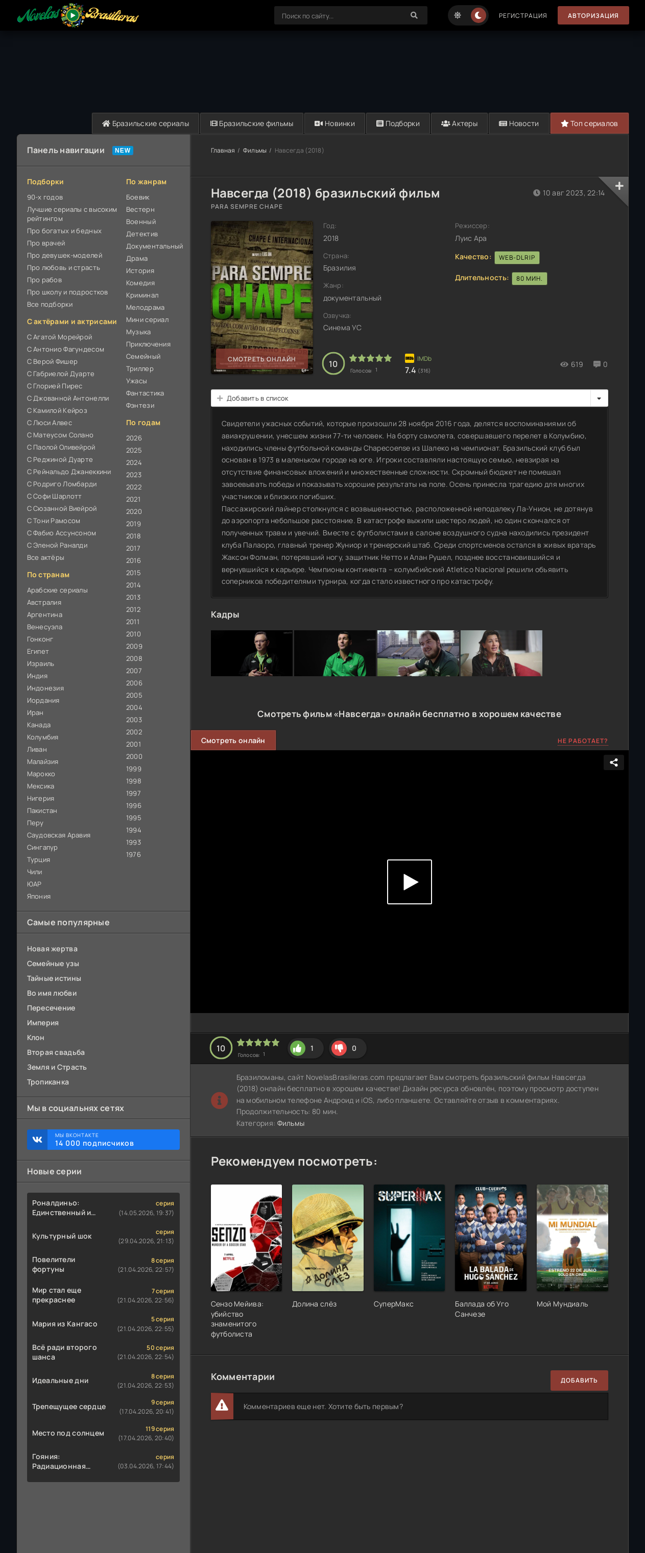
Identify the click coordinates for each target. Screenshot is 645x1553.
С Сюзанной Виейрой (62, 508)
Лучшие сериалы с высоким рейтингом (72, 214)
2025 (134, 450)
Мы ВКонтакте (112, 1139)
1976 (133, 854)
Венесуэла (45, 626)
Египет (38, 651)
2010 (133, 633)
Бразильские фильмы (252, 123)
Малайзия (43, 761)
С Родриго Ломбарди (62, 483)
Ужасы (136, 380)
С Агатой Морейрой (59, 336)
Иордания (43, 700)
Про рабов (44, 279)
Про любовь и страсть (64, 267)
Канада (39, 724)
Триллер (140, 368)
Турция (39, 859)
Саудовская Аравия (59, 835)
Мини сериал (147, 319)
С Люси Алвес (49, 422)
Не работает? (583, 740)
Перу (35, 822)
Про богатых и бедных (64, 230)
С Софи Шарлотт (54, 496)
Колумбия (43, 737)
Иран (35, 712)
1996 (133, 805)
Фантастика (145, 393)
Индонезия (45, 688)
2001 (133, 744)
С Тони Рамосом (54, 520)
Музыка (138, 331)
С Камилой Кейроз (57, 410)
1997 (133, 793)
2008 (134, 658)
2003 (134, 719)
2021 (133, 499)
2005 (134, 695)
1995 (133, 817)
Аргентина (45, 614)
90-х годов (45, 197)
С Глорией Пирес (55, 385)
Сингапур (42, 847)
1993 (133, 842)
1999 (133, 768)
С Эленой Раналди (57, 545)
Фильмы (255, 150)
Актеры (459, 123)
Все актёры (46, 557)
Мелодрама (145, 307)
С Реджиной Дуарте (60, 459)
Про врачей (46, 243)
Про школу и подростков (67, 292)
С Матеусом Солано (60, 434)
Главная (223, 150)
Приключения (148, 344)
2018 (133, 535)
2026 (134, 437)
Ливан (37, 749)
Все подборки (50, 304)
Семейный (143, 356)
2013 (133, 597)
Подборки (398, 123)
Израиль (41, 663)
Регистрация (523, 15)
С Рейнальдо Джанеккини (69, 471)
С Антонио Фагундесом (66, 349)
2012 (133, 609)
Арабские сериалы (57, 590)
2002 (134, 731)
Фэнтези (140, 405)
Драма (137, 258)
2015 (133, 572)
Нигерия (41, 798)
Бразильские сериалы (145, 123)
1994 (133, 829)
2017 (133, 548)
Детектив (142, 233)
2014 (133, 584)
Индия (37, 675)
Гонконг (40, 639)
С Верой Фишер (52, 361)
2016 (133, 560)
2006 (134, 682)
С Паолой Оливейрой (61, 447)
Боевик (138, 197)
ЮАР (34, 884)
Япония (39, 896)
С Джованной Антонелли (68, 398)
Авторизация (593, 15)
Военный (141, 221)
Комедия (140, 282)
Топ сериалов (589, 123)
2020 (134, 511)
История (140, 270)
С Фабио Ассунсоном (62, 532)
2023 (133, 474)
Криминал (142, 295)
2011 (132, 621)
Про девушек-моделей (64, 255)
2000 (134, 756)
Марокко (41, 773)
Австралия (44, 602)
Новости (519, 123)
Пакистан (42, 810)
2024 (134, 462)
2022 (133, 486)
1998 (133, 780)
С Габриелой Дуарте (61, 373)
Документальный (153, 246)
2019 (133, 523)
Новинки (335, 123)
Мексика (41, 786)
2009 (134, 646)
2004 (134, 707)
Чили (34, 871)
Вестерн (140, 209)
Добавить (579, 1380)
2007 (134, 670)
